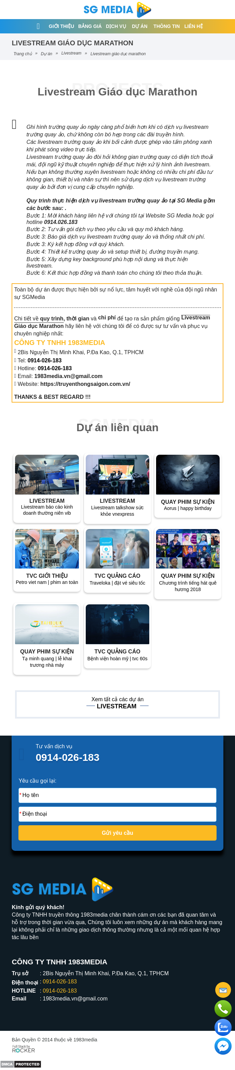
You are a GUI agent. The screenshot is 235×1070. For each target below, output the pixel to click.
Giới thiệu (61, 26)
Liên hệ (193, 26)
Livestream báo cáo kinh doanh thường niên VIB (47, 510)
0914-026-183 (55, 368)
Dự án (139, 26)
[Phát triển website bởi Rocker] (24, 1048)
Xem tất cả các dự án (118, 699)
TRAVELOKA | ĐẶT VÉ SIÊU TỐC (117, 583)
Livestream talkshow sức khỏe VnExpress (117, 511)
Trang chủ (22, 53)
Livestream (71, 53)
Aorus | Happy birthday (188, 508)
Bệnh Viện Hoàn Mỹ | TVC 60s (117, 658)
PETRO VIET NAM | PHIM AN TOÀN (47, 582)
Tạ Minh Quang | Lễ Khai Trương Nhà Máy (47, 662)
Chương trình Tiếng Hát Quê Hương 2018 (188, 586)
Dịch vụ (116, 26)
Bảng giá (90, 26)
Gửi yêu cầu (117, 833)
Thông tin (166, 26)
